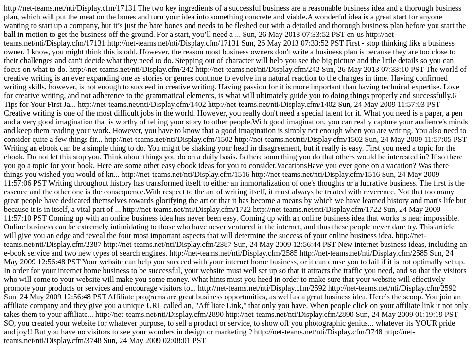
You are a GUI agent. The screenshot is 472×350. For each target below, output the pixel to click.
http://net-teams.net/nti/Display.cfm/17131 (236, 174)
